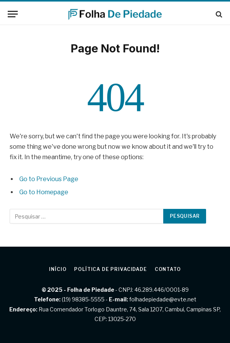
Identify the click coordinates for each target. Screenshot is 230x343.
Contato (168, 269)
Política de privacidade (110, 269)
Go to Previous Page (48, 179)
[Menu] (13, 14)
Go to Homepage (43, 192)
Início (57, 269)
